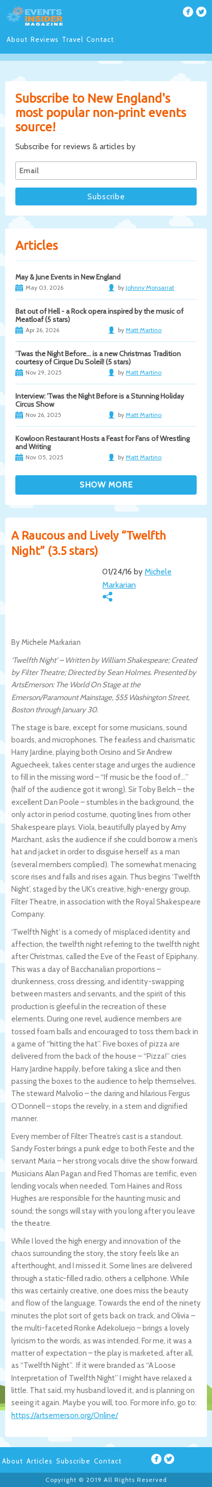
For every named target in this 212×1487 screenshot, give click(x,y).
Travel (72, 39)
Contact (100, 39)
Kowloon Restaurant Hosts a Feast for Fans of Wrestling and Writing (102, 442)
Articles (40, 1461)
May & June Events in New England (68, 277)
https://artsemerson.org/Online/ (64, 1415)
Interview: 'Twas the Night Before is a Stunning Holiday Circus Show (99, 400)
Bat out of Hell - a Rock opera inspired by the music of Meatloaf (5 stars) (99, 315)
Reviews (45, 39)
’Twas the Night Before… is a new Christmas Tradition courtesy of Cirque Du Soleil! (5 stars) (98, 357)
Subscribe (73, 1461)
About (17, 39)
